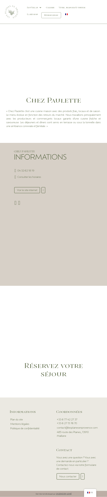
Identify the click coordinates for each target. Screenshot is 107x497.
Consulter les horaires (29, 177)
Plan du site (16, 419)
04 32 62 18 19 (25, 170)
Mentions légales (19, 424)
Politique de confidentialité (24, 428)
